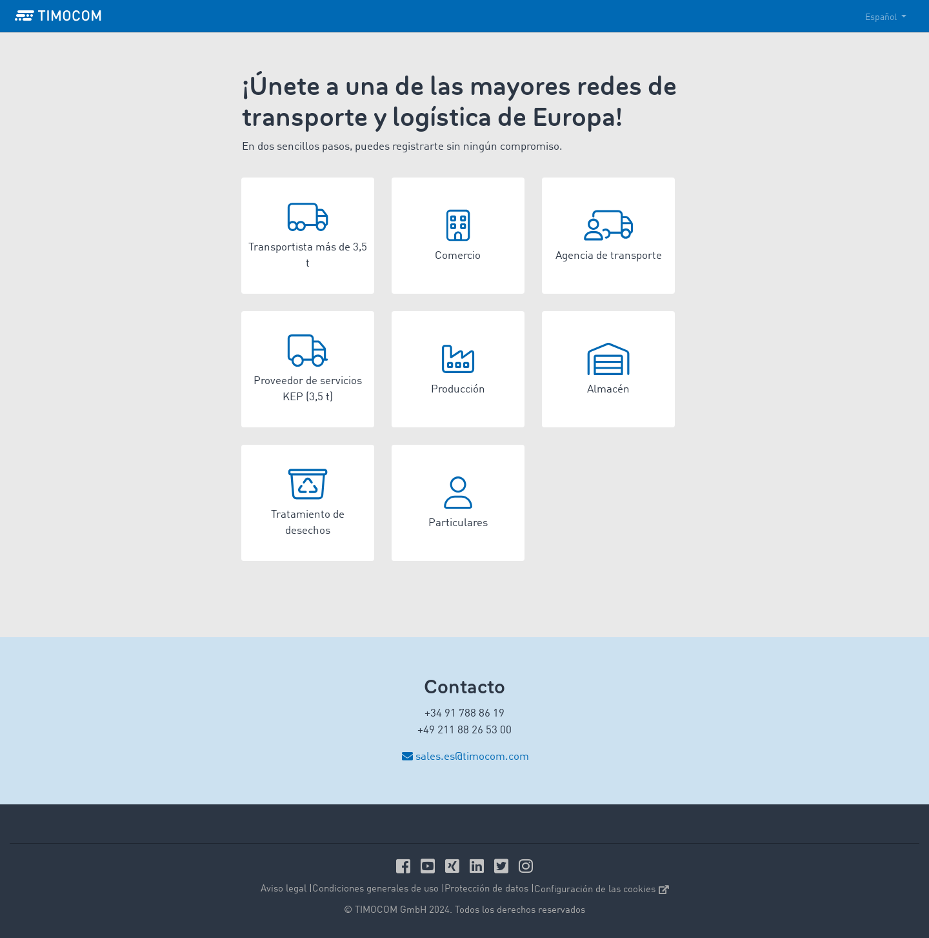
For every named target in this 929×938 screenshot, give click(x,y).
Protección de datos (486, 889)
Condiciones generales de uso (375, 889)
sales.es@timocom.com (472, 756)
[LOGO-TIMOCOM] (58, 16)
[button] (307, 236)
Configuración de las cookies (601, 889)
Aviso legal (283, 889)
